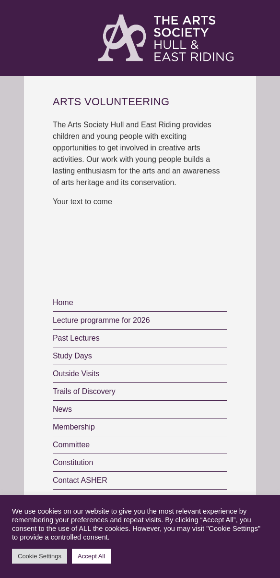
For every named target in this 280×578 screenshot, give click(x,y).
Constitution (73, 462)
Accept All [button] (91, 556)
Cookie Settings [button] (39, 556)
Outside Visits (76, 373)
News (62, 409)
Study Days (72, 356)
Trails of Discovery (84, 391)
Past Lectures (76, 338)
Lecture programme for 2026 (101, 320)
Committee (71, 445)
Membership (74, 427)
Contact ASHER (80, 480)
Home (63, 302)
